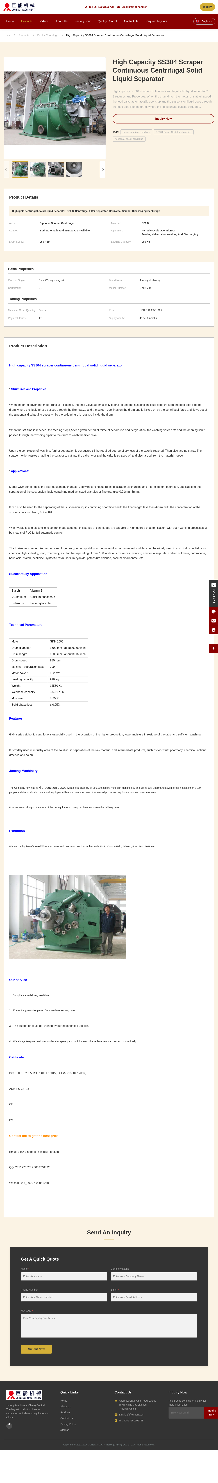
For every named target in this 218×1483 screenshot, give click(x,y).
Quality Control (107, 21)
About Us (61, 21)
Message (27, 1310)
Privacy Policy (68, 1424)
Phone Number (29, 1289)
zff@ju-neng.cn (138, 6)
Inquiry (207, 6)
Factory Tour (83, 21)
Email (115, 1289)
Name (25, 1268)
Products (27, 21)
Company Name (120, 1268)
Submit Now (36, 1349)
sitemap (64, 1429)
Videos (44, 21)
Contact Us (131, 21)
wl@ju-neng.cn (49, 1151)
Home (10, 21)
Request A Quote (156, 21)
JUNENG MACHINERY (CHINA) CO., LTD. (110, 1444)
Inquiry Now (163, 118)
